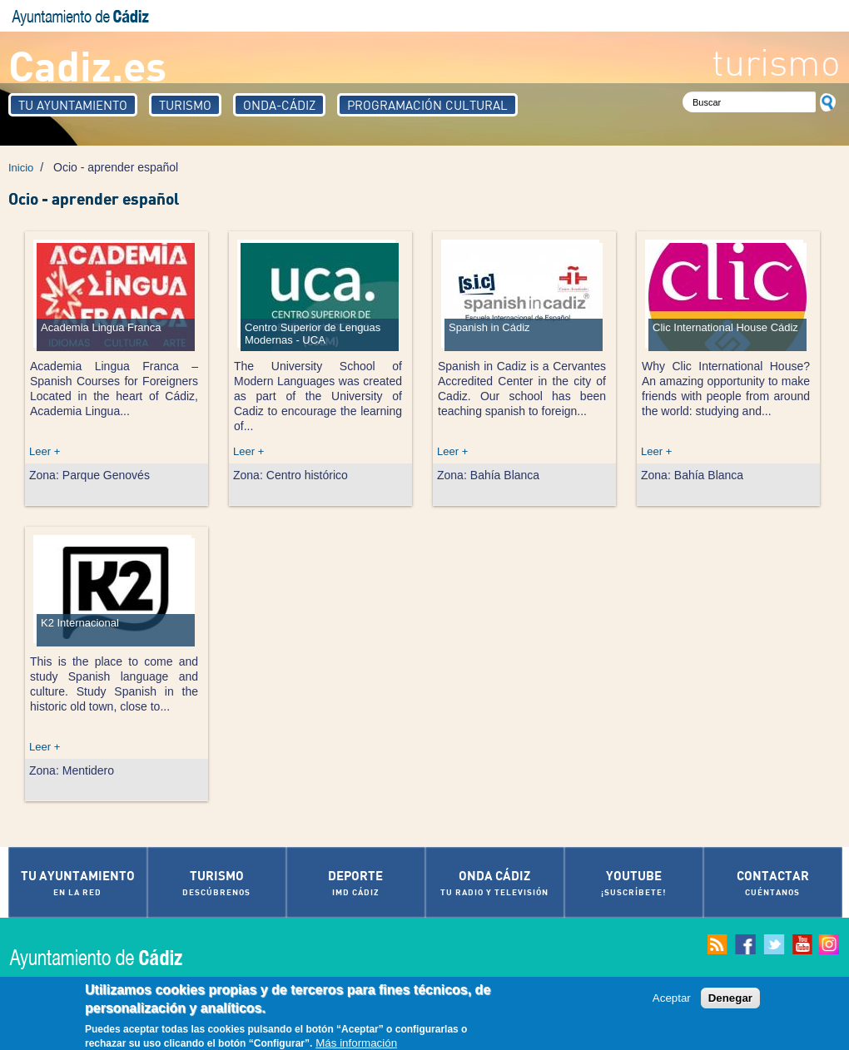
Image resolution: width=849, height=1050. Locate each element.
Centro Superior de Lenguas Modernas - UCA (312, 333)
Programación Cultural (427, 104)
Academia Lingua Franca (101, 327)
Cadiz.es (87, 64)
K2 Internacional (80, 623)
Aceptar (672, 1002)
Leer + (44, 451)
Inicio (20, 167)
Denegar (730, 1002)
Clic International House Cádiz (725, 327)
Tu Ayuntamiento (72, 104)
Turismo (185, 104)
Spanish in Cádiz (489, 327)
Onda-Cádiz (279, 104)
